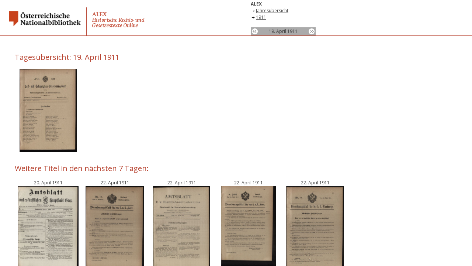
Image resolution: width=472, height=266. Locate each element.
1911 (261, 17)
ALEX (256, 4)
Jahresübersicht (272, 10)
